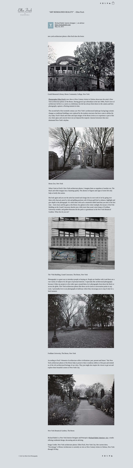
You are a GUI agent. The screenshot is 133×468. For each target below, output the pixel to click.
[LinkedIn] (110, 3)
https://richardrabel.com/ (63, 25)
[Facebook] (100, 3)
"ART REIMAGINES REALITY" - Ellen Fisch (66, 12)
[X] (105, 3)
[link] (113, 3)
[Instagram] (103, 3)
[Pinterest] (107, 3)
